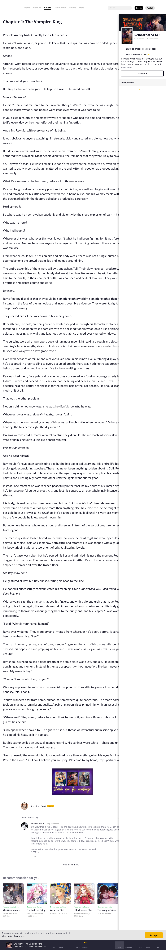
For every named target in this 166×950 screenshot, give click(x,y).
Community (60, 7)
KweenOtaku (37, 823)
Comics (37, 7)
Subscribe (142, 73)
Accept (154, 935)
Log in (138, 8)
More (82, 7)
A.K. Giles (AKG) (38, 806)
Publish (150, 8)
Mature (72, 7)
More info (7, 936)
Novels (47, 7)
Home (27, 7)
